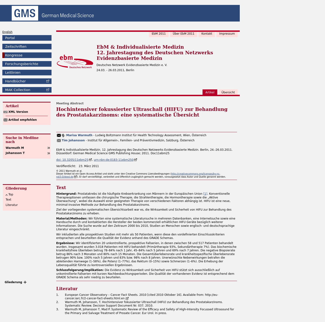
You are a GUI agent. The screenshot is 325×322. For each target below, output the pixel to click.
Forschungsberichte (21, 64)
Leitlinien (12, 72)
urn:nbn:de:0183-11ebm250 (114, 159)
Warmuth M (15, 148)
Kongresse (13, 55)
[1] (205, 193)
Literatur (12, 205)
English (7, 32)
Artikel (209, 92)
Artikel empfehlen (22, 119)
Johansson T (15, 153)
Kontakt (206, 33)
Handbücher (15, 81)
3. (57, 309)
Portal (10, 38)
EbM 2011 (159, 33)
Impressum (227, 33)
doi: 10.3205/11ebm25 (72, 159)
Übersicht (228, 92)
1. (57, 294)
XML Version (18, 111)
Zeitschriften (15, 46)
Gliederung (13, 282)
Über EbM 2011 (183, 33)
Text (8, 199)
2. (57, 302)
